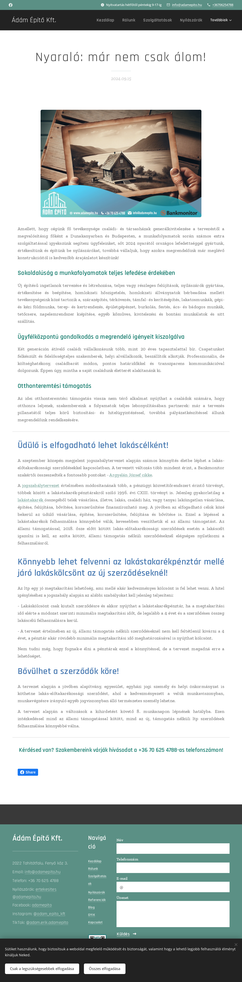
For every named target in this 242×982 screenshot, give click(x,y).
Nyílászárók (96, 892)
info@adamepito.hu (187, 4)
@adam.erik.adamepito (47, 923)
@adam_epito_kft (49, 914)
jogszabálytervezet (41, 485)
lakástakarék (31, 500)
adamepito (42, 905)
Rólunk (93, 869)
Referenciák (97, 900)
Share (28, 772)
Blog (91, 907)
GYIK (91, 915)
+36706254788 (222, 4)
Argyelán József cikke (130, 475)
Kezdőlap (95, 861)
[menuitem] (88, 20)
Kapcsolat (95, 922)
